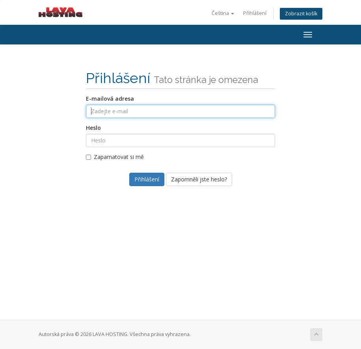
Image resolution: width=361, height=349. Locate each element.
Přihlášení (254, 13)
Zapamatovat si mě (115, 157)
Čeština (223, 13)
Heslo (93, 127)
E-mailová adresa (110, 98)
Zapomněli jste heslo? (199, 179)
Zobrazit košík (301, 13)
